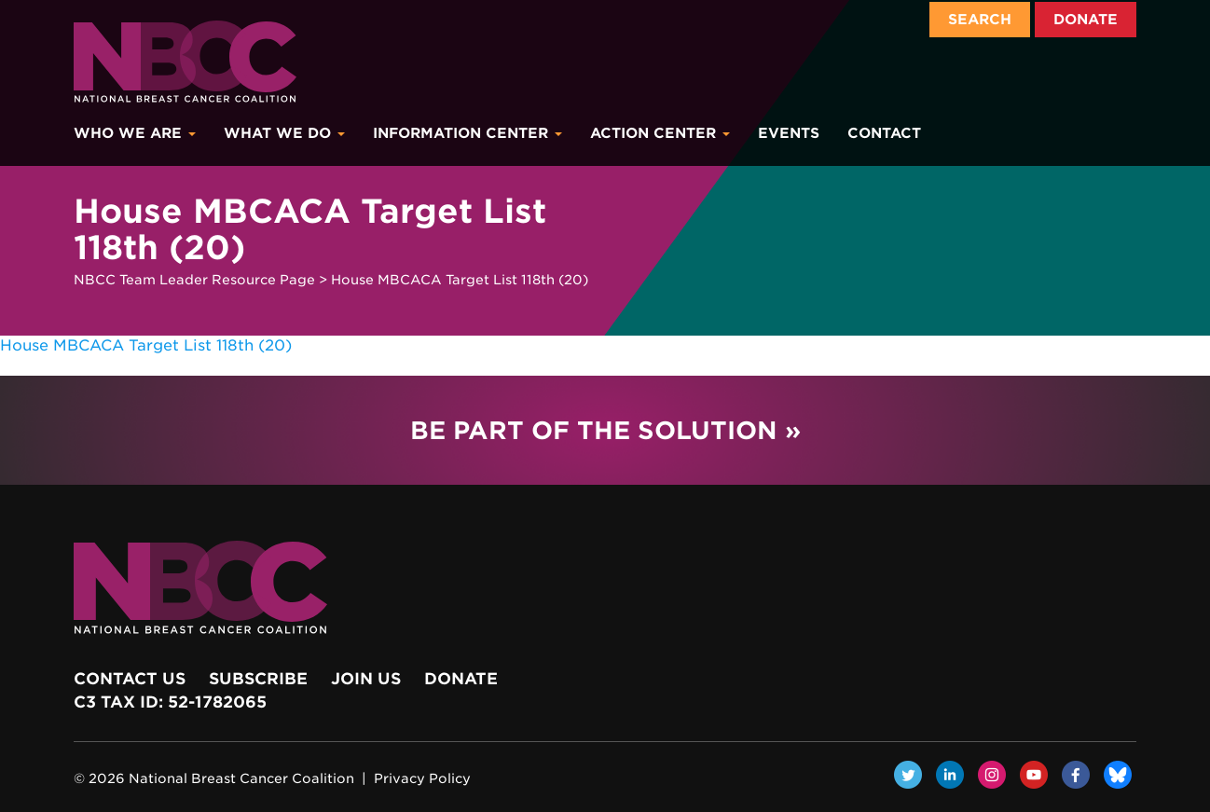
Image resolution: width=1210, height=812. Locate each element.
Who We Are (135, 133)
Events (788, 133)
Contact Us (130, 678)
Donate (1085, 19)
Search (979, 19)
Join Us (366, 678)
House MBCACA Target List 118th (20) (146, 345)
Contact (884, 133)
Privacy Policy (422, 778)
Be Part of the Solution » (605, 430)
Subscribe (258, 678)
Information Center (467, 133)
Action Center (660, 133)
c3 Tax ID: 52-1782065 (170, 702)
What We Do (284, 133)
